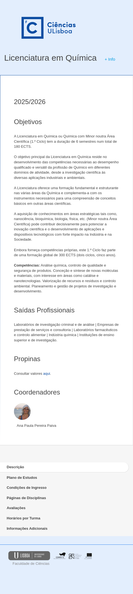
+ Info (110, 59)
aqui (46, 373)
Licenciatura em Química (50, 57)
